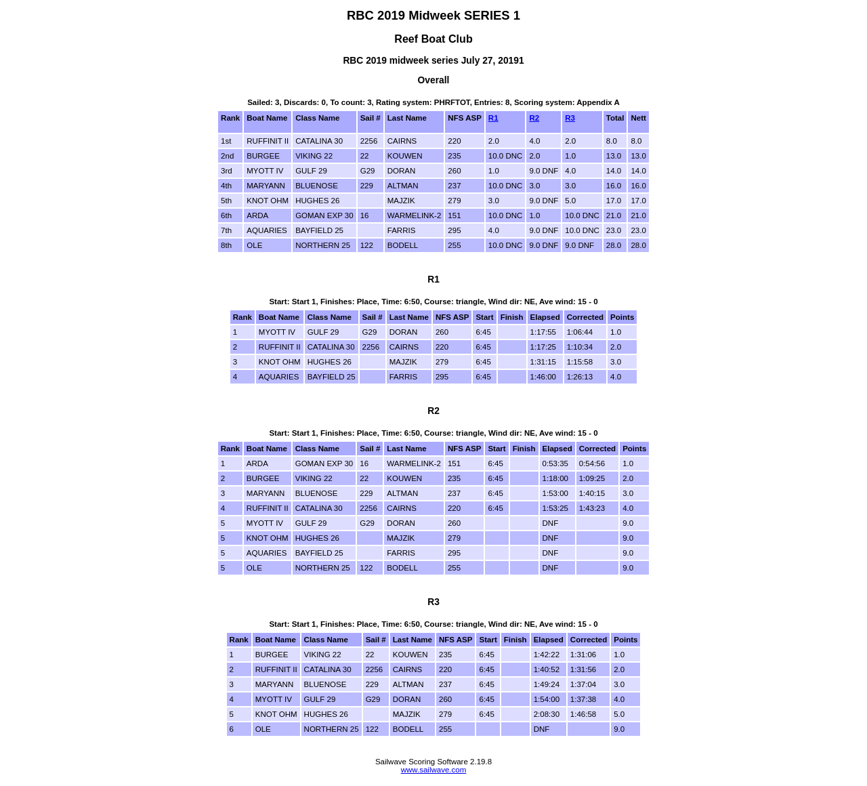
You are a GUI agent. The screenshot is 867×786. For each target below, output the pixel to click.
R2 (534, 118)
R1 (493, 118)
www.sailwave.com (434, 770)
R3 (570, 118)
